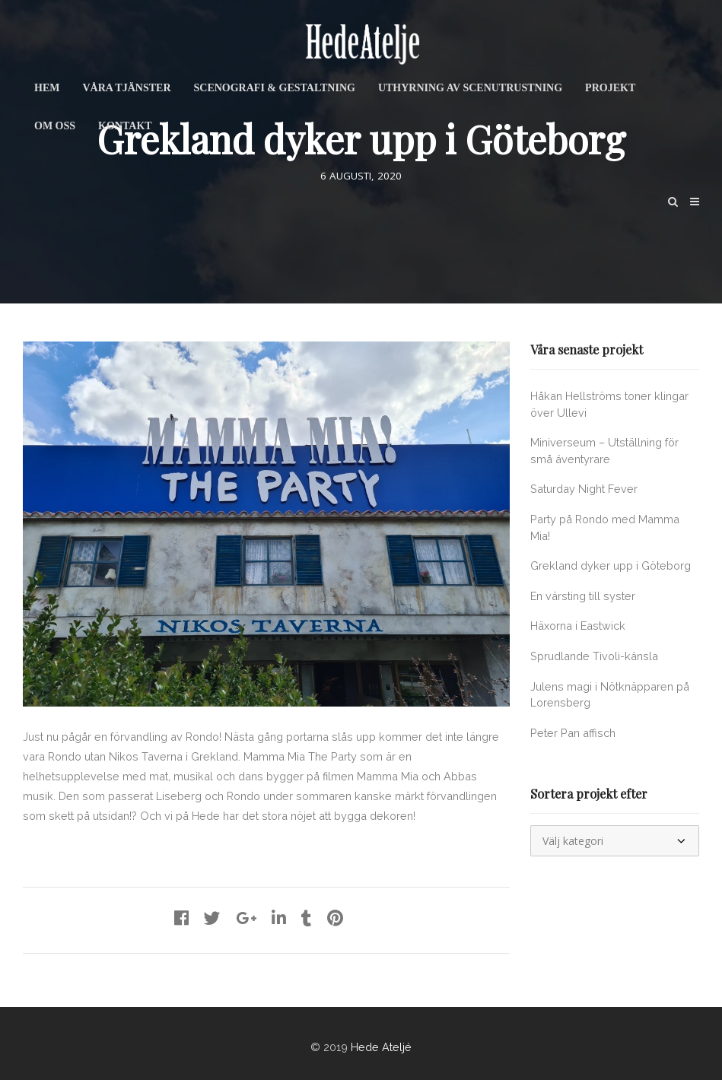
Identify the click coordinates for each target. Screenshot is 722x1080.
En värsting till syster (582, 595)
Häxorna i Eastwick (577, 625)
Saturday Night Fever (584, 488)
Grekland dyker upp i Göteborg (610, 565)
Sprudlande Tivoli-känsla (594, 656)
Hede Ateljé (381, 1046)
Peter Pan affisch (572, 732)
